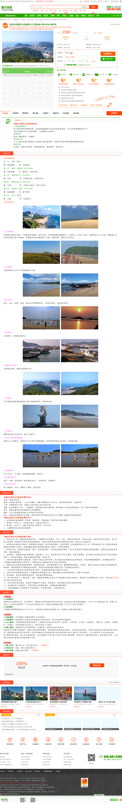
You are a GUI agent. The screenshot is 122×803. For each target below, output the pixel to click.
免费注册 (86, 1)
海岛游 (5, 25)
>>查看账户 (44, 645)
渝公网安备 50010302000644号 (10, 794)
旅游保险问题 (25, 764)
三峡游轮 (43, 780)
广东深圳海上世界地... (89, 729)
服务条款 (37, 771)
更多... (39, 715)
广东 (46, 10)
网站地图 (114, 1)
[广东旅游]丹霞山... (69, 729)
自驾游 (27, 124)
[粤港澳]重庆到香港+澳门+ (9, 702)
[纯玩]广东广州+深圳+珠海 (106, 702)
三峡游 (52, 15)
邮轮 (58, 15)
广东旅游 (22, 19)
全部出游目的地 (10, 16)
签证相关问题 (67, 762)
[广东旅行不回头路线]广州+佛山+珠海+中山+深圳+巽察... (17, 727)
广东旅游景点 (50, 715)
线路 (114, 15)
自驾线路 (7, 158)
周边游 (45, 15)
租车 (97, 15)
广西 (80, 10)
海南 (84, 10)
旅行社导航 (28, 771)
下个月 (48, 71)
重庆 (51, 10)
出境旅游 (16, 780)
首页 (26, 15)
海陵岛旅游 (30, 19)
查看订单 (100, 1)
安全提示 (58, 771)
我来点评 (97, 665)
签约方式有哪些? (25, 759)
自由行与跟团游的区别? (6, 764)
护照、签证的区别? (69, 759)
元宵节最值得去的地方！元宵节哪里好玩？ (13, 721)
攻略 (117, 15)
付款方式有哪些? (47, 759)
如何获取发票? (46, 762)
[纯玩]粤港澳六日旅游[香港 (58, 702)
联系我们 (10, 771)
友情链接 (19, 771)
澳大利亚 (65, 10)
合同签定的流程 (25, 757)
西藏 (75, 10)
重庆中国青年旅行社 (16, 1)
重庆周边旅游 (35, 780)
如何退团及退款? (68, 757)
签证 (77, 15)
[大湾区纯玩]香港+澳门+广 (33, 702)
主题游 (71, 15)
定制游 (83, 15)
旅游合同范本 (25, 762)
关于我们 (2, 771)
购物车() (93, 1)
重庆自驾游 (15, 518)
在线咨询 (107, 59)
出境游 (39, 15)
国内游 (32, 15)
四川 (42, 10)
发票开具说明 (46, 764)
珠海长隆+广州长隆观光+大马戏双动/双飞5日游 (14, 724)
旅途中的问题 (67, 764)
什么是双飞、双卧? (5, 762)
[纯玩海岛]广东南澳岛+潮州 (83, 702)
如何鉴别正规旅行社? (6, 759)
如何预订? (2, 757)
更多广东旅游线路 (114, 682)
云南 (71, 10)
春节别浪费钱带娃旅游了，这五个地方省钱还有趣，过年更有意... (19, 729)
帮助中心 (107, 1)
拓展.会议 (91, 15)
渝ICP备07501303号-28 (21, 791)
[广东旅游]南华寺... (51, 729)
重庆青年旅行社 (7, 19)
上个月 (7, 71)
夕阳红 (64, 15)
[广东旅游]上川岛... (107, 729)
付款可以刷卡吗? (47, 757)
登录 (81, 1)
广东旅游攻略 (6, 715)
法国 (55, 10)
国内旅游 (15, 19)
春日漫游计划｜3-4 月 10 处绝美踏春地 (12, 718)
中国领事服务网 (47, 771)
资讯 (121, 15)
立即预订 (114, 113)
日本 (60, 10)
